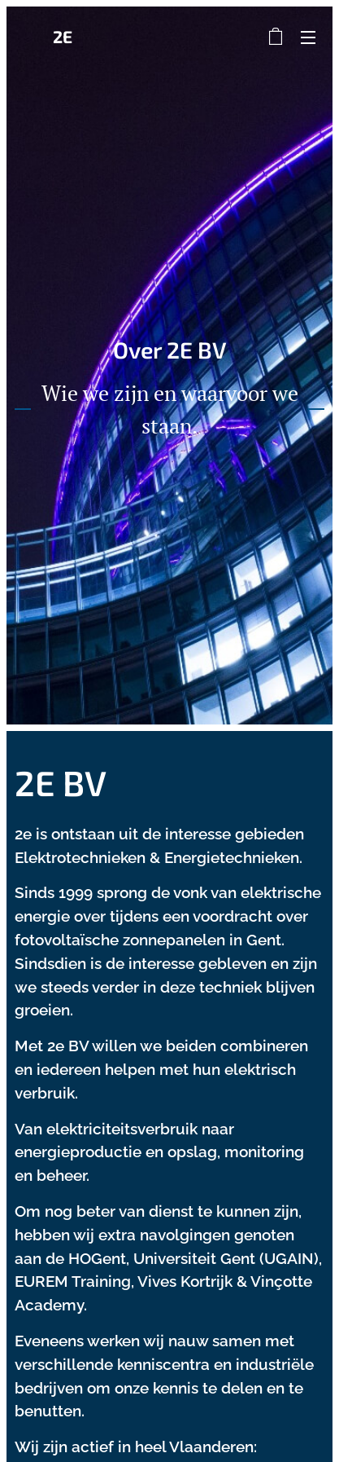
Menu (308, 37)
